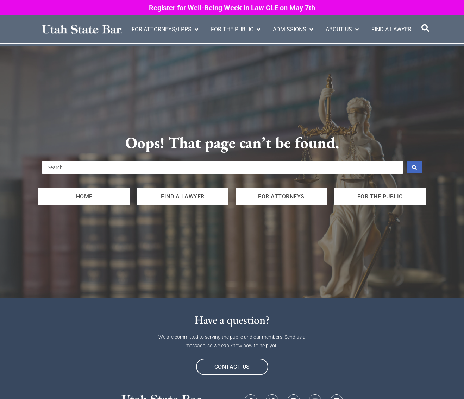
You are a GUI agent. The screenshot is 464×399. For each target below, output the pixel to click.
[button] (166, 29)
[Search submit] (414, 167)
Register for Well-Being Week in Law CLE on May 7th (232, 8)
